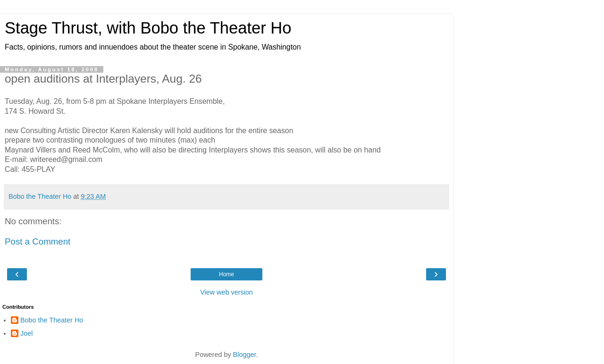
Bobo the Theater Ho (51, 320)
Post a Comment (37, 241)
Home (226, 274)
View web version (226, 292)
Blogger (244, 354)
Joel (26, 333)
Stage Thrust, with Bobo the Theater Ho (148, 28)
